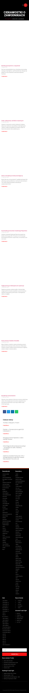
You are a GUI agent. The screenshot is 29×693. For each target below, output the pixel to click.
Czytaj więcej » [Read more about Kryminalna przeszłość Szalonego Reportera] (4, 241)
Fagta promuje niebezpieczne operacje (12, 285)
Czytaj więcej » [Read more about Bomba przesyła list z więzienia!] (4, 76)
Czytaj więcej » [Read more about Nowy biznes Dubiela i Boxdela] (4, 351)
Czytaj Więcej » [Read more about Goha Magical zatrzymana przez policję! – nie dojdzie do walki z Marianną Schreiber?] (6, 451)
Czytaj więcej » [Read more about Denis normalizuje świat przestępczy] (4, 186)
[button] (23, 5)
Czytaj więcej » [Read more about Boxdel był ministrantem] (4, 406)
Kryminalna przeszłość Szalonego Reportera (14, 230)
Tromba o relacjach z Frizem (11, 422)
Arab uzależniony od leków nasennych (12, 120)
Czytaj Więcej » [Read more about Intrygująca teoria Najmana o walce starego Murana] (6, 441)
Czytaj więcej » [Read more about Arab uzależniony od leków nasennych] (4, 131)
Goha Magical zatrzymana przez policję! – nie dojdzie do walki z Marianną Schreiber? (14, 447)
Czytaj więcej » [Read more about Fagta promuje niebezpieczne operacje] (4, 296)
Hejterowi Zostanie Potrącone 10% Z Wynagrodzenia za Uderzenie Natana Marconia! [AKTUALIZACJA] (13, 457)
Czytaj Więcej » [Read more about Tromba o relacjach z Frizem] (6, 425)
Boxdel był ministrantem (8, 395)
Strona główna (8, 18)
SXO (25, 690)
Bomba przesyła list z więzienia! (10, 65)
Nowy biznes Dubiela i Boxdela (10, 340)
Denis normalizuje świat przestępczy (12, 175)
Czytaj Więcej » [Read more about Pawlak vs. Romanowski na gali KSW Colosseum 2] (6, 433)
